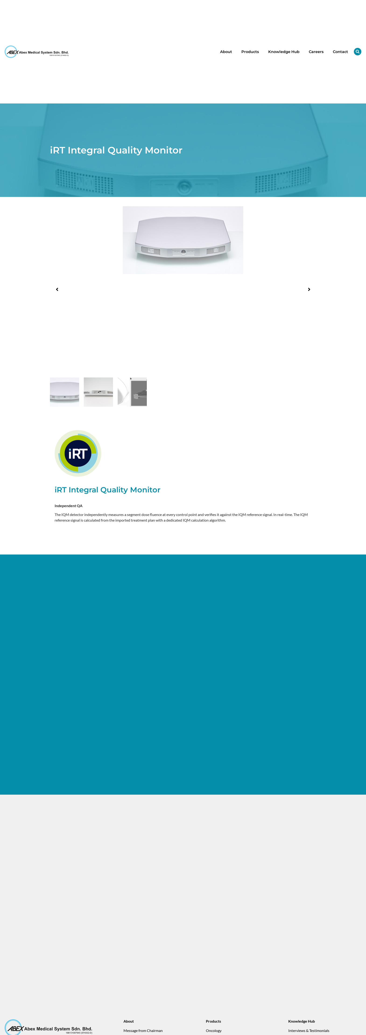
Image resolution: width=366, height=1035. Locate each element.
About (226, 52)
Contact (340, 52)
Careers (316, 52)
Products (250, 52)
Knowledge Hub (283, 52)
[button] (57, 289)
